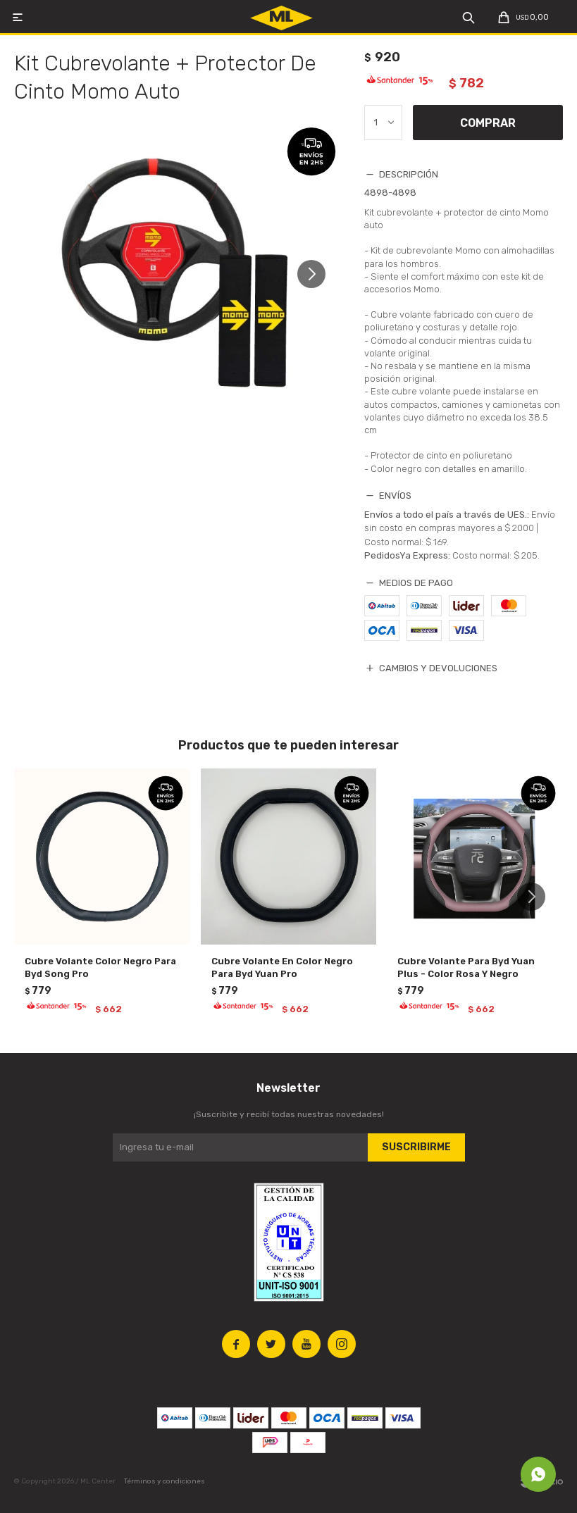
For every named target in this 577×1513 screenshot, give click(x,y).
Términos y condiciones (164, 1481)
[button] (316, 281)
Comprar (488, 123)
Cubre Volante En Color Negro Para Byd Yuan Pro (282, 967)
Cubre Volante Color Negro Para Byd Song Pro (100, 967)
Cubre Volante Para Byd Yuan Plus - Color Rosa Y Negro (466, 967)
